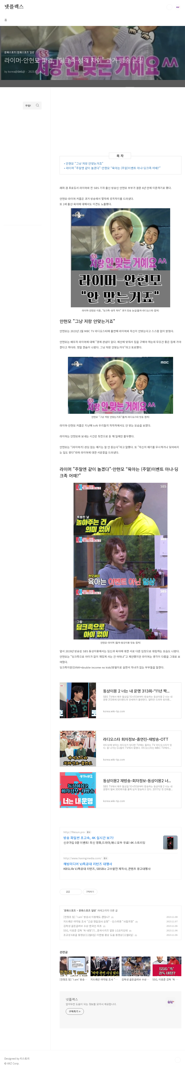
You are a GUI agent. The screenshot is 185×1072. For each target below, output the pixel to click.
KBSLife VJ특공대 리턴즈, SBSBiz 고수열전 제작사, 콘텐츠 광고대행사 (106, 868)
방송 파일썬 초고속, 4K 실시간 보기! (88, 837)
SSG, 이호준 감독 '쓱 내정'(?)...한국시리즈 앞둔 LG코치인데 (95, 930)
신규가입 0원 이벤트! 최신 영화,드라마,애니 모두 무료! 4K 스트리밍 (104, 842)
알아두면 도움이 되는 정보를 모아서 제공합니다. (91, 1004)
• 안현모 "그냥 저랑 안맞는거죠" (83, 163)
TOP (178, 1060)
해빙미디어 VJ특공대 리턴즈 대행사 (87, 864)
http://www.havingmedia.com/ (82, 858)
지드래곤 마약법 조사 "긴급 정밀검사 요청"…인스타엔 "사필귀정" (98, 921)
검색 (169, 7)
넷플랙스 (14, 7)
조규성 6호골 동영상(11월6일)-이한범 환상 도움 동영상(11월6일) (98, 935)
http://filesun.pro (74, 832)
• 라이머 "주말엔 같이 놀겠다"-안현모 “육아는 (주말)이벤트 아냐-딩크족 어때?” (112, 168)
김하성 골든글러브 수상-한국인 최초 (82, 926)
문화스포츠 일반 (87, 910)
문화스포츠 (70, 910)
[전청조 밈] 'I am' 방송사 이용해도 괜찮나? (86, 917)
